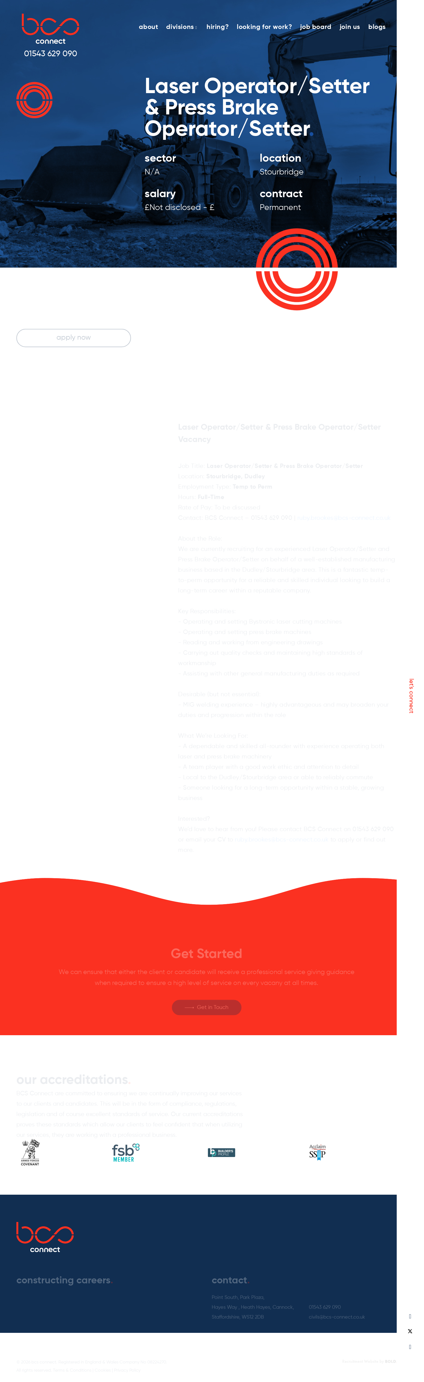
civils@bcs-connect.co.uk (337, 1319)
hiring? (218, 27)
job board (315, 27)
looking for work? (264, 27)
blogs (377, 27)
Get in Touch (212, 1010)
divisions (181, 27)
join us (350, 27)
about (148, 27)
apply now (73, 338)
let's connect (411, 696)
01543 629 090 (50, 54)
